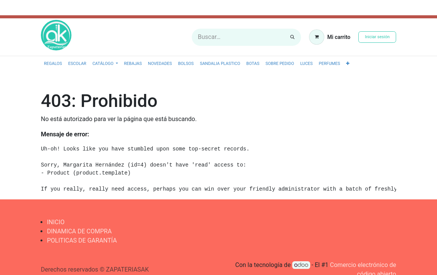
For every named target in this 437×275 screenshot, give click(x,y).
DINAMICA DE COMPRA (79, 231)
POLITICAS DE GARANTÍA (82, 240)
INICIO (56, 222)
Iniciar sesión (377, 36)
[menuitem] (53, 64)
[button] (348, 64)
